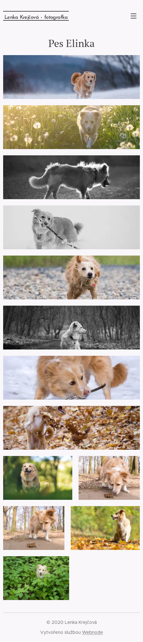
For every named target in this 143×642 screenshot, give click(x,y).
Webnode (92, 632)
